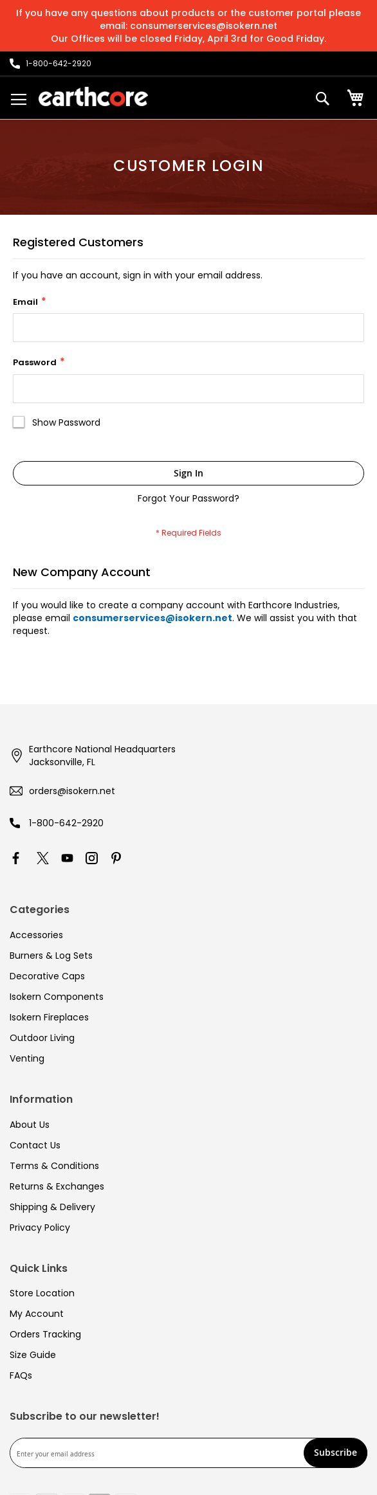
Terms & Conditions (54, 1165)
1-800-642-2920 (66, 823)
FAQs (21, 1375)
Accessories (36, 935)
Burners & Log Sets (51, 955)
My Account (37, 1313)
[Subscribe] (335, 1452)
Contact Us (35, 1145)
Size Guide (33, 1354)
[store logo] (93, 96)
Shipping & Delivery (52, 1207)
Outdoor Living (42, 1037)
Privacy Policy (40, 1227)
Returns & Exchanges (57, 1186)
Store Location (42, 1293)
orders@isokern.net (72, 790)
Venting (27, 1058)
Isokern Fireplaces (49, 1017)
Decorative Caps (47, 976)
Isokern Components (57, 996)
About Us (30, 1124)
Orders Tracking (45, 1334)
